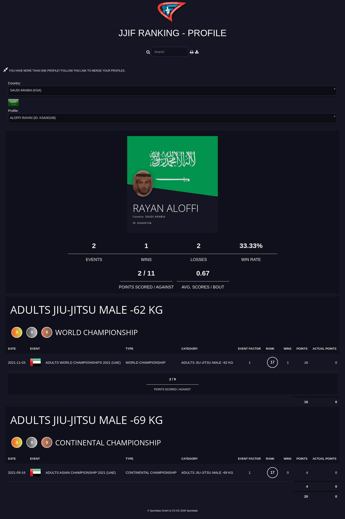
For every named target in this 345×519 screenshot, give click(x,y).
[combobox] (172, 91)
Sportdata (192, 511)
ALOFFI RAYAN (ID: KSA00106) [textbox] (33, 118)
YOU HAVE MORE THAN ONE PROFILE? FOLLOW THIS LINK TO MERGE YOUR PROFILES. (64, 70)
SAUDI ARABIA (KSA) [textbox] (25, 90)
